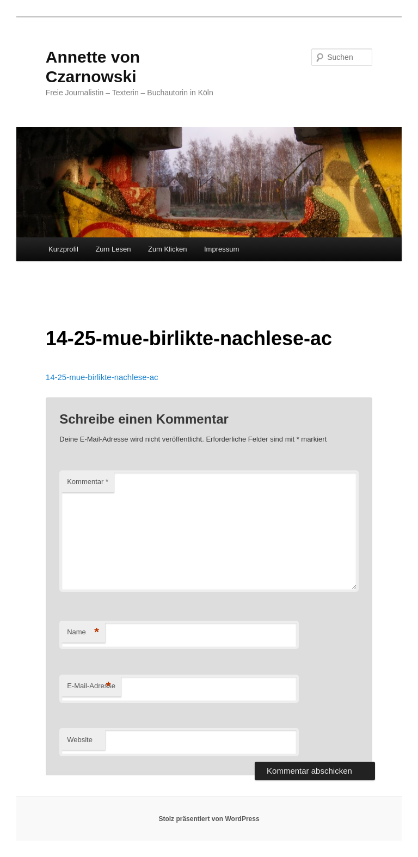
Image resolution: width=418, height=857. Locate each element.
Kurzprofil (63, 249)
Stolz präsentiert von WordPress (208, 819)
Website (80, 740)
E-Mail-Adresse (91, 686)
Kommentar (87, 482)
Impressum (221, 249)
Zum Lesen (113, 249)
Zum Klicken (167, 249)
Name (83, 632)
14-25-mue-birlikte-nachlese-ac (102, 377)
